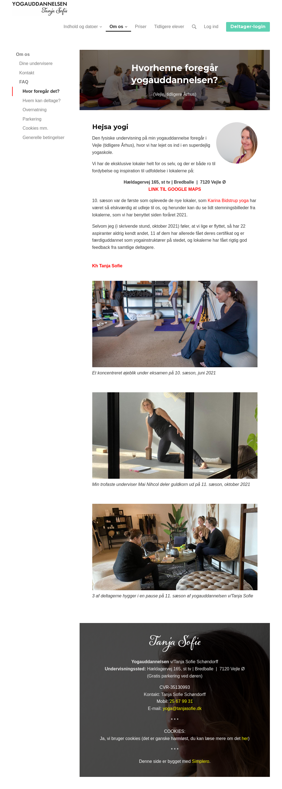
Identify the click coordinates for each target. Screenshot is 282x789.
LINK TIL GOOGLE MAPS (174, 189)
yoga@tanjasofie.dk (182, 708)
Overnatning (35, 109)
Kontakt (26, 72)
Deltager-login (248, 26)
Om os (23, 54)
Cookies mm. (35, 128)
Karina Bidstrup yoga (228, 200)
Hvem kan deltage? (42, 100)
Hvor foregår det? (41, 91)
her (245, 738)
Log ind (211, 26)
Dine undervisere (36, 63)
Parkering (32, 119)
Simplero (200, 761)
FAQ (23, 82)
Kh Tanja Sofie (107, 265)
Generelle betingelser (43, 137)
